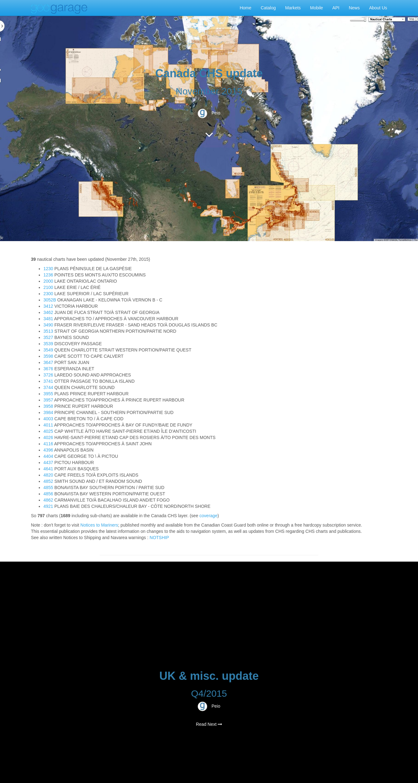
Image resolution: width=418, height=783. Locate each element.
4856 (48, 493)
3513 (48, 331)
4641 (48, 468)
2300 (48, 293)
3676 (48, 368)
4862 (48, 500)
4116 (48, 443)
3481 (48, 318)
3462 (48, 312)
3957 (48, 399)
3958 (48, 406)
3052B (49, 299)
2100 (48, 287)
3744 (48, 387)
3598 (48, 356)
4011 (48, 424)
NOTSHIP (159, 537)
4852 (48, 481)
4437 (48, 462)
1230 (48, 268)
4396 (48, 449)
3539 (48, 343)
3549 (48, 349)
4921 (48, 506)
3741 (48, 381)
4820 (48, 474)
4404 (48, 456)
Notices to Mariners (99, 525)
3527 (48, 337)
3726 (48, 374)
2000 (48, 281)
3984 (48, 412)
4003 (48, 418)
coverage (208, 515)
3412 (48, 306)
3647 (48, 362)
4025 (48, 431)
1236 (48, 274)
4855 (48, 487)
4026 (48, 437)
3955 (48, 393)
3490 (48, 324)
